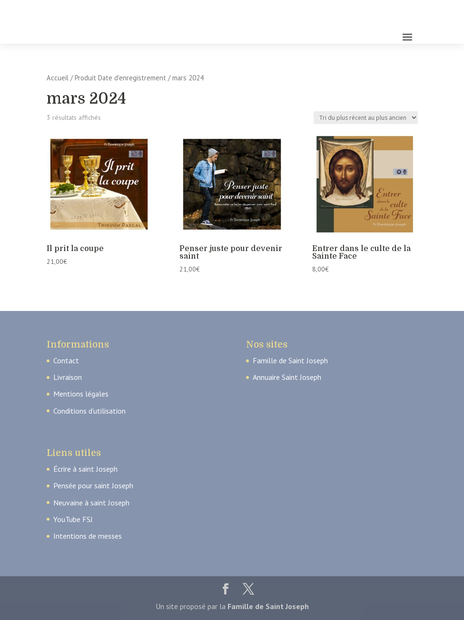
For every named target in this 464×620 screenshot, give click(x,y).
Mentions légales (81, 393)
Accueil (58, 77)
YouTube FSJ (73, 519)
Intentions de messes (87, 536)
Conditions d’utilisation (89, 411)
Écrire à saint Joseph (85, 469)
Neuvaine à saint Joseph (91, 502)
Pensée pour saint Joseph (93, 485)
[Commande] (366, 117)
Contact (66, 360)
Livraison (67, 377)
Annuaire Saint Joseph (287, 377)
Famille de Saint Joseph (290, 360)
